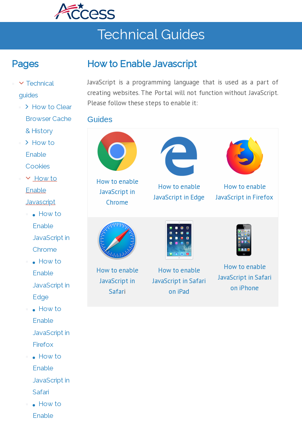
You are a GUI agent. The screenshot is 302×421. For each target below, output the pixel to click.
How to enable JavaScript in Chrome (117, 192)
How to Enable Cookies (40, 154)
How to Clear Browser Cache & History (49, 118)
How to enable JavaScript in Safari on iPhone (244, 277)
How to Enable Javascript (41, 190)
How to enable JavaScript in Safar (117, 281)
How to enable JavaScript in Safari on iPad (179, 281)
